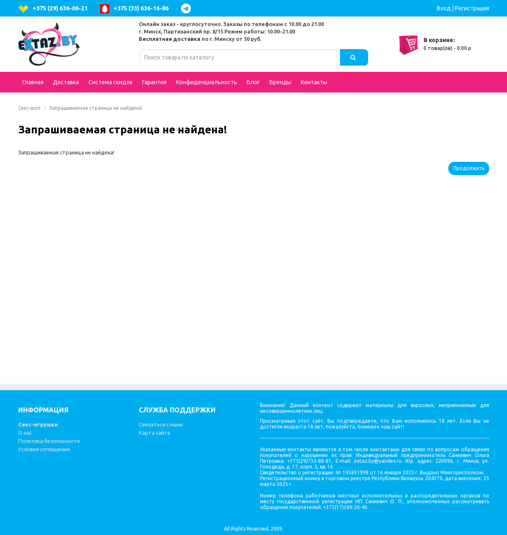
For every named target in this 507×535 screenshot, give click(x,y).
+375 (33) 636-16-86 (134, 9)
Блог (253, 82)
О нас (25, 433)
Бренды (280, 82)
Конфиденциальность (206, 82)
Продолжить (468, 168)
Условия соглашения (44, 449)
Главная (32, 82)
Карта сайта (154, 433)
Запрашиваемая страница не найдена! (95, 108)
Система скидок (110, 82)
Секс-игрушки (38, 424)
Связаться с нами (161, 424)
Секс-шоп (29, 108)
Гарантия (154, 82)
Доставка (66, 82)
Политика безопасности (49, 441)
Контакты (314, 82)
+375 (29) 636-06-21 (53, 9)
